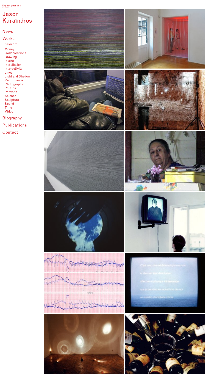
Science (10, 96)
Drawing (11, 57)
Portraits (11, 92)
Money (9, 49)
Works (8, 39)
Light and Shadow (18, 76)
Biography (12, 118)
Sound (9, 104)
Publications (14, 126)
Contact (10, 133)
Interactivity (13, 69)
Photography (14, 84)
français (16, 6)
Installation (13, 65)
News (7, 32)
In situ (9, 61)
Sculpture (12, 100)
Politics (10, 88)
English (6, 6)
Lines (8, 72)
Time (8, 108)
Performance (14, 80)
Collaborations (15, 53)
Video (9, 111)
